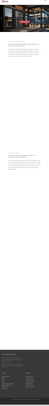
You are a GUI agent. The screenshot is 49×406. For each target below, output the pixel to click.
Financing (4, 388)
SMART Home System (7, 385)
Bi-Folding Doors (29, 376)
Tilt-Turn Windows (29, 385)
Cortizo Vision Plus (29, 386)
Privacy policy (5, 386)
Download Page (5, 376)
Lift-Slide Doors (28, 383)
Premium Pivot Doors (30, 381)
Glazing (3, 378)
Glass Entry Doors (29, 378)
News (3, 380)
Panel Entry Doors (29, 380)
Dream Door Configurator (7, 383)
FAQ (3, 381)
